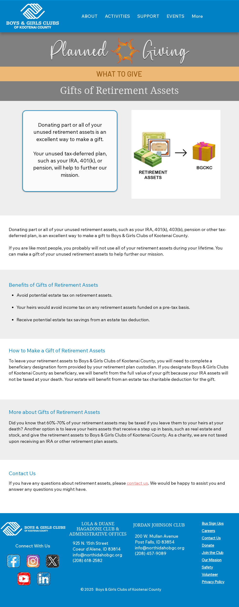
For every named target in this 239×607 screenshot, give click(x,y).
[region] (176, 154)
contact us (137, 483)
